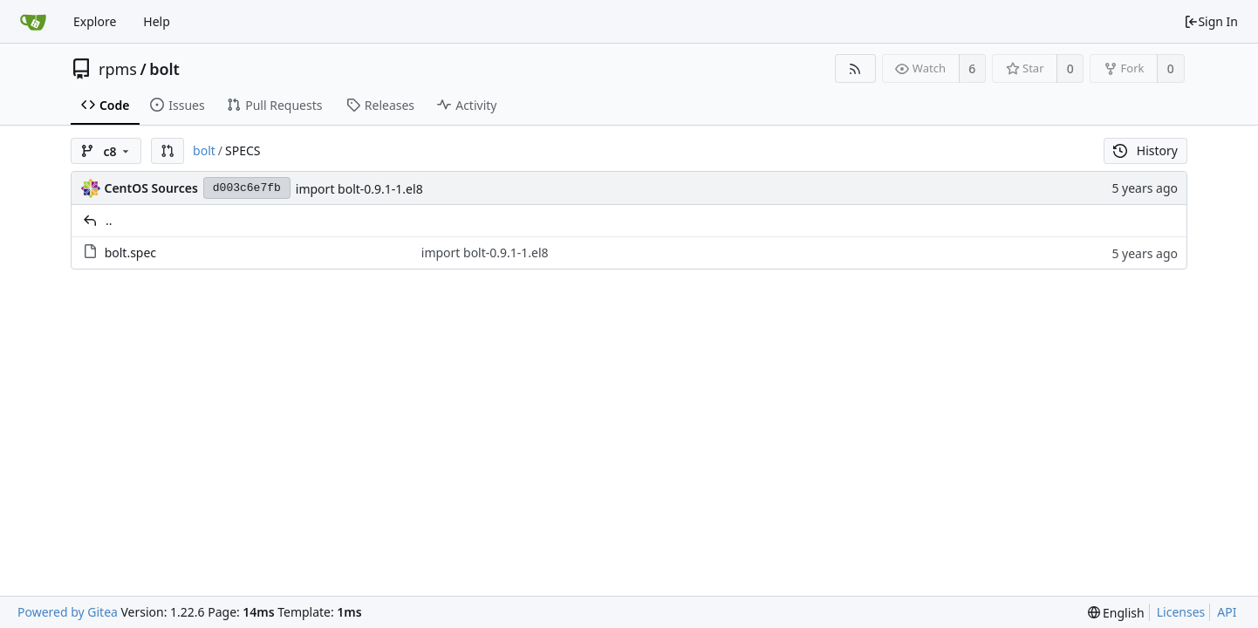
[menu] (1116, 612)
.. (109, 220)
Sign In (1211, 21)
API (1226, 612)
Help (156, 21)
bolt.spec (130, 252)
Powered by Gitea (67, 612)
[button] (167, 151)
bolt (164, 69)
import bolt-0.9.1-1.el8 (359, 189)
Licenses (1181, 612)
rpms (118, 69)
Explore (94, 21)
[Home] (33, 22)
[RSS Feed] (855, 68)
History (1145, 150)
